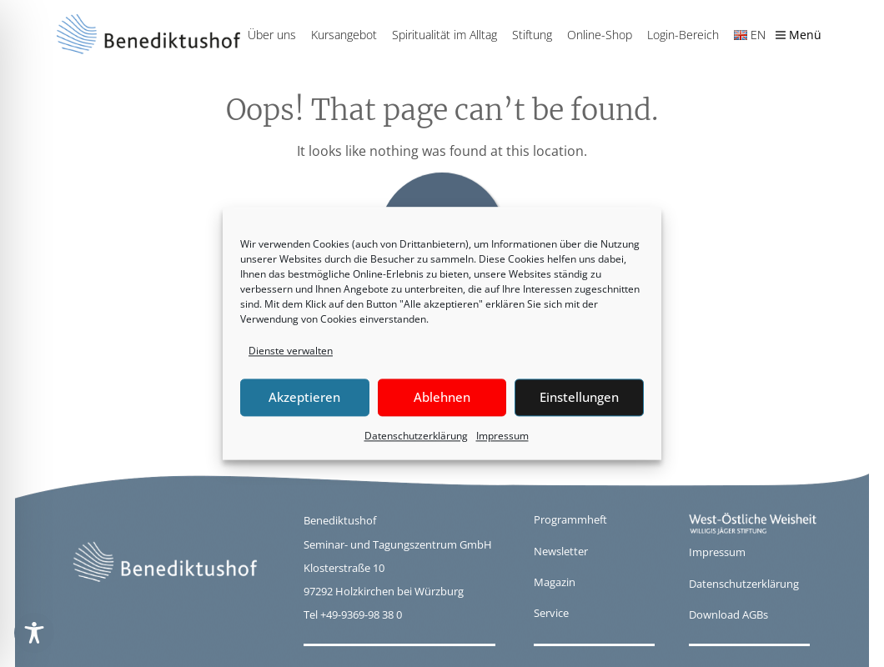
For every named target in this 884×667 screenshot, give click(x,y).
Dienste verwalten (291, 351)
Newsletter (561, 551)
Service (551, 612)
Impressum (502, 436)
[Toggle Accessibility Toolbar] (34, 632)
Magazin (554, 581)
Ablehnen (442, 397)
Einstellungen (579, 397)
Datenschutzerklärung (416, 436)
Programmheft (570, 519)
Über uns (272, 35)
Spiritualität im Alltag (444, 35)
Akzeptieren (304, 397)
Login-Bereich (683, 35)
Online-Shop (599, 35)
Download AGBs (728, 614)
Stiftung (532, 35)
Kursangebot (344, 35)
